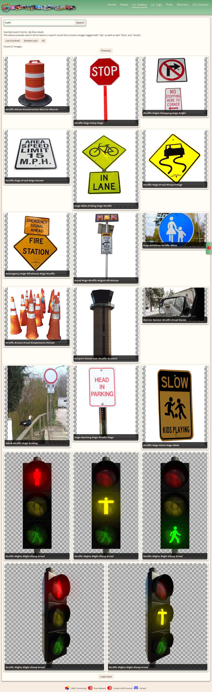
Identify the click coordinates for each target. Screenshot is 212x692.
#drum (18, 109)
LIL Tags (156, 4)
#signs (156, 113)
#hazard (171, 184)
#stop (93, 123)
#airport (79, 358)
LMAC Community (78, 688)
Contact (142, 688)
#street (39, 180)
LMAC (40, 8)
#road (24, 180)
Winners (183, 4)
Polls (169, 4)
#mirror (147, 320)
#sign (86, 123)
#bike (84, 205)
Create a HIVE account (123, 688)
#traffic (10, 109)
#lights (18, 556)
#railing (33, 443)
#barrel (54, 109)
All (43, 40)
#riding (92, 205)
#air (95, 358)
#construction (31, 109)
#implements (38, 342)
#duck (9, 443)
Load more (106, 676)
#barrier (44, 109)
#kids (176, 445)
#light (26, 556)
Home (112, 4)
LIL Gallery (139, 4)
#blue (174, 245)
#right (182, 113)
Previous (106, 50)
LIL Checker (201, 4)
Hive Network (100, 688)
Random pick (31, 40)
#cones (19, 342)
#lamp (33, 556)
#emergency (13, 273)
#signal (101, 280)
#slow (162, 445)
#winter (157, 320)
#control (112, 358)
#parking (86, 437)
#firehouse (33, 273)
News (124, 4)
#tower (89, 358)
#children (155, 245)
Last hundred (13, 40)
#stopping (166, 113)
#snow (182, 320)
